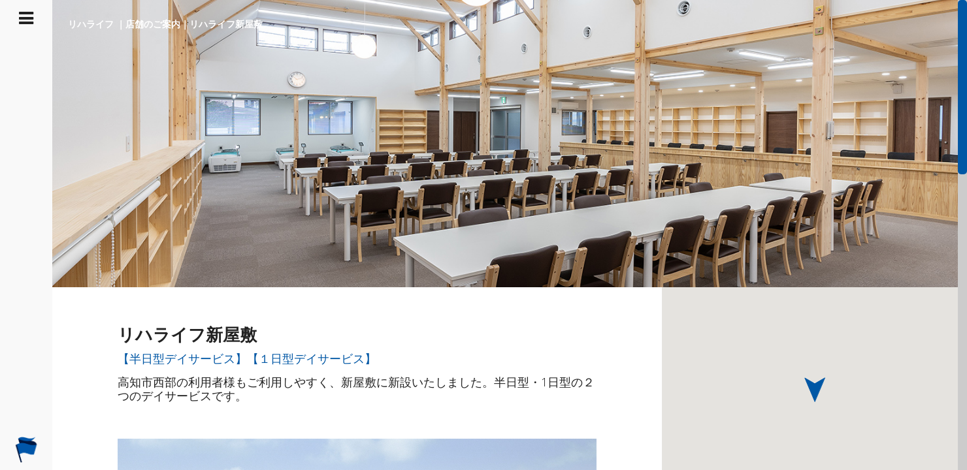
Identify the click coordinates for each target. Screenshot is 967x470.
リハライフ (91, 24)
